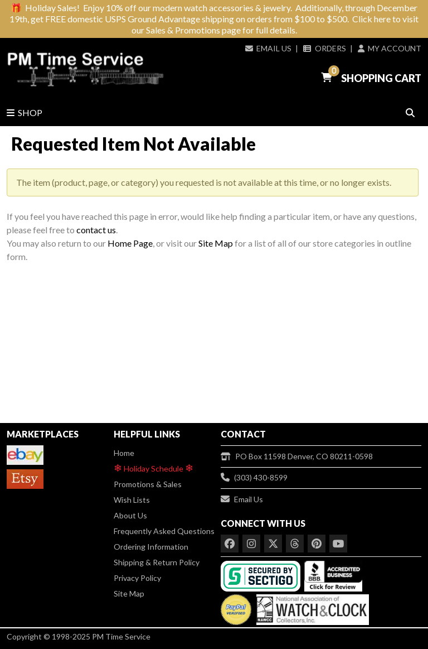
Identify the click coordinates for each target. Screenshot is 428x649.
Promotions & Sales (148, 484)
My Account (389, 48)
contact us (96, 229)
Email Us (268, 48)
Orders (324, 48)
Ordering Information (151, 546)
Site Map (215, 243)
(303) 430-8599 (254, 477)
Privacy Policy (137, 578)
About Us (130, 515)
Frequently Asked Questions (164, 531)
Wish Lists (132, 499)
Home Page (130, 243)
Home (124, 453)
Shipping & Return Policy (157, 562)
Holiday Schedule (153, 468)
